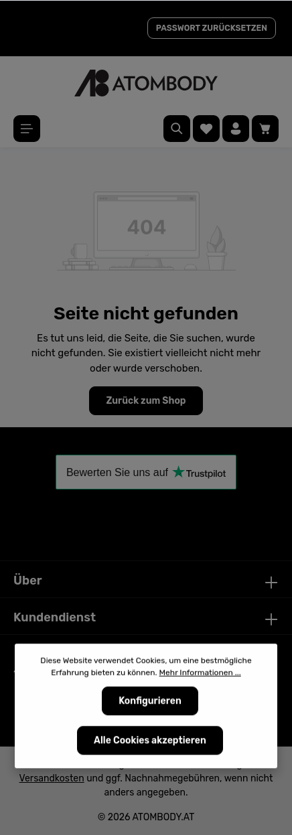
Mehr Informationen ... (200, 673)
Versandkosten (51, 778)
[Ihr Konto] (235, 128)
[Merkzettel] (206, 128)
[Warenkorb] (265, 128)
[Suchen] (176, 128)
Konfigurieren (150, 702)
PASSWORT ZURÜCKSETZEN (211, 28)
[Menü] (26, 128)
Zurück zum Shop (146, 400)
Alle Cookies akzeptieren (150, 741)
